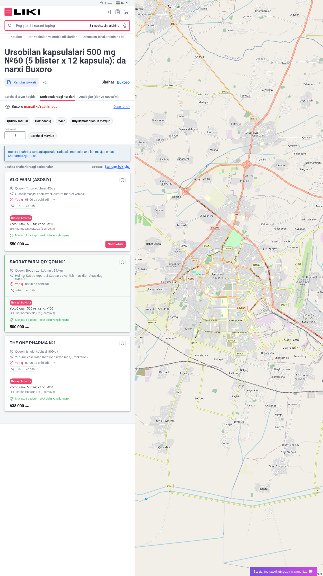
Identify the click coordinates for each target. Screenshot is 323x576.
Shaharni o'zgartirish (22, 156)
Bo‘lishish (45, 82)
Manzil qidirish (7, 107)
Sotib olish (115, 244)
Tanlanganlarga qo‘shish (122, 180)
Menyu (8, 12)
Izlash (9, 25)
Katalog (16, 37)
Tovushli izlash (124, 25)
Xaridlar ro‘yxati (117, 12)
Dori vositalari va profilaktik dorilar (52, 37)
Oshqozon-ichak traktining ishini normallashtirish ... (119, 37)
